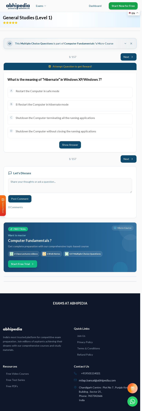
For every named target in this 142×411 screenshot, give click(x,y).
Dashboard (95, 5)
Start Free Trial (22, 263)
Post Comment (20, 198)
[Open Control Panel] (3, 205)
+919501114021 (90, 373)
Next (129, 56)
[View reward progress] (132, 388)
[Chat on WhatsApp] (132, 401)
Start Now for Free (123, 5)
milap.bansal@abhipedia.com (97, 380)
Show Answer (70, 144)
